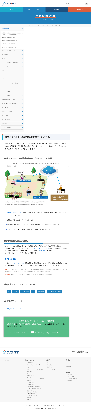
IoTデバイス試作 (6, 115)
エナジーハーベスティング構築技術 (10, 83)
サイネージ (5, 66)
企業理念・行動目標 (72, 378)
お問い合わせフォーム (45, 332)
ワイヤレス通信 (6, 91)
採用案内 (68, 372)
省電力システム (6, 75)
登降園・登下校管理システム (9, 37)
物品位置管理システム (7, 32)
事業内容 (49, 367)
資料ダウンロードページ (14, 309)
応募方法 (70, 382)
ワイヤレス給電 (6, 95)
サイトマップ (63, 405)
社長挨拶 (49, 362)
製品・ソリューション (34, 9)
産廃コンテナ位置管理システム (9, 40)
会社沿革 (49, 366)
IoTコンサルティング (7, 119)
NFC (3, 58)
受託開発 (4, 123)
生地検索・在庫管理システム (9, 47)
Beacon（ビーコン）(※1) (14, 212)
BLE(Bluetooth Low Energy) (8, 99)
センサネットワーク (7, 87)
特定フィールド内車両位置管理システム (11, 34)
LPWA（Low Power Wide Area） (10, 103)
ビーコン (4, 79)
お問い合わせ (79, 9)
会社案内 (56, 9)
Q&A (69, 384)
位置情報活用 (56, 25)
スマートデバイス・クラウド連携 (10, 62)
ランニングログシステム (17, 263)
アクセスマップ (51, 369)
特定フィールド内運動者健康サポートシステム (12, 44)
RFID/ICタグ (5, 54)
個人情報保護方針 (49, 405)
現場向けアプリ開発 (7, 111)
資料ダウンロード (6, 127)
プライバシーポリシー (33, 405)
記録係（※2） (43, 250)
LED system (5, 107)
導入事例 (68, 360)
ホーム (11, 9)
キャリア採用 (71, 376)
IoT (3, 70)
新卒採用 (70, 374)
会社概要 (49, 364)
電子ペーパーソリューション (9, 50)
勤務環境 (70, 380)
